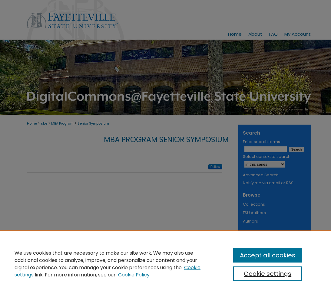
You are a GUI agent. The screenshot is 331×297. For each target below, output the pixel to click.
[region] (165, 263)
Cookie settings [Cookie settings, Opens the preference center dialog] (267, 273)
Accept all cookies (267, 255)
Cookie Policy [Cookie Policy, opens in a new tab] (134, 274)
